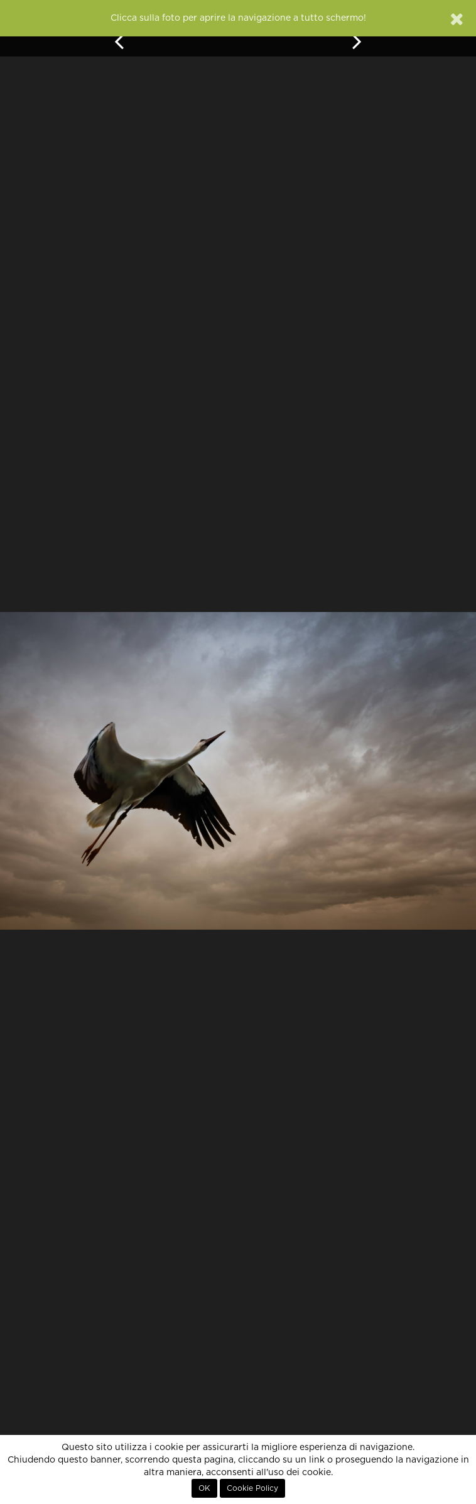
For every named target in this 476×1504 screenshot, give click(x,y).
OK (204, 1488)
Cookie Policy (252, 1488)
